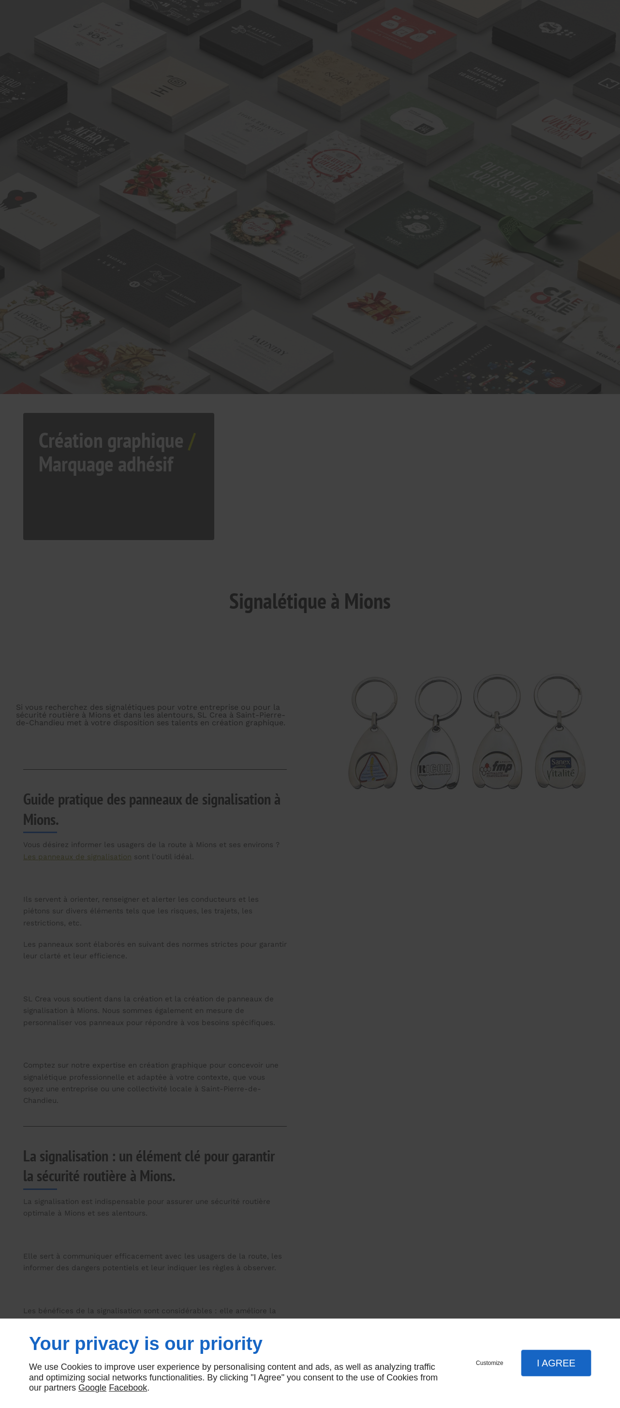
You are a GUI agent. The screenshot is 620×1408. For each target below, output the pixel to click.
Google (92, 1388)
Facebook (128, 1388)
